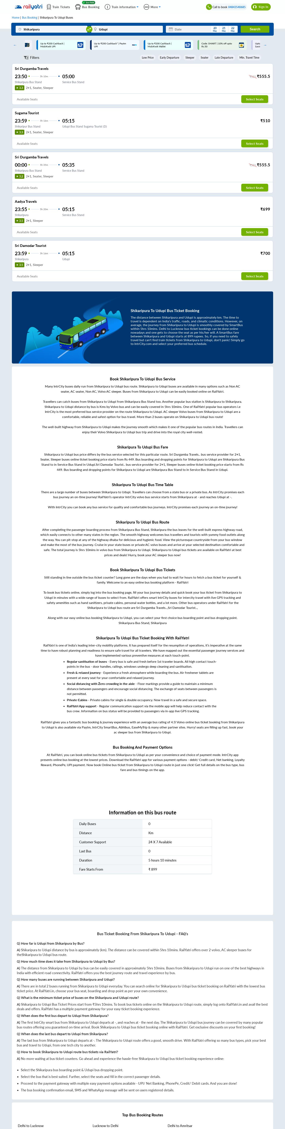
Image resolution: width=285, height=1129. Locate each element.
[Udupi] (127, 29)
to (31, 1126)
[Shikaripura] (51, 29)
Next (264, 45)
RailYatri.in (46, 991)
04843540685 (237, 7)
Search (255, 29)
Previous (14, 45)
